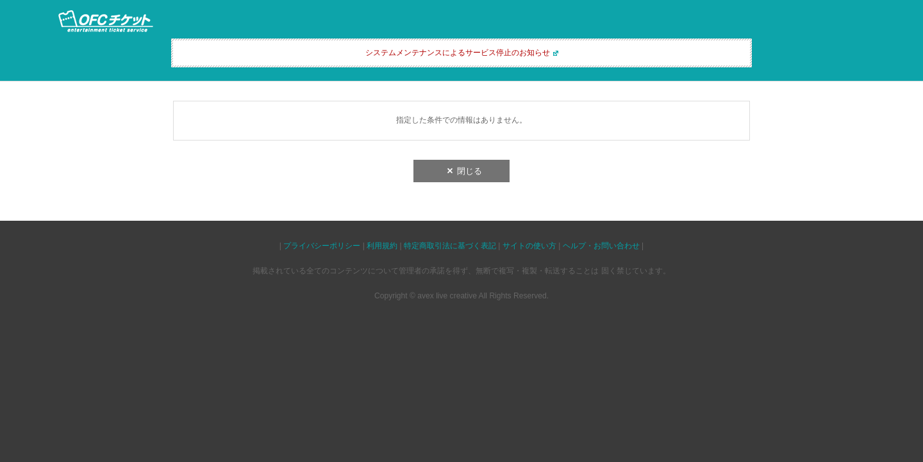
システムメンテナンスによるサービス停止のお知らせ (457, 52)
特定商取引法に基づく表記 (450, 245)
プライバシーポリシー (321, 245)
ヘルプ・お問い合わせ (601, 245)
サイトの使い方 (529, 245)
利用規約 (382, 245)
